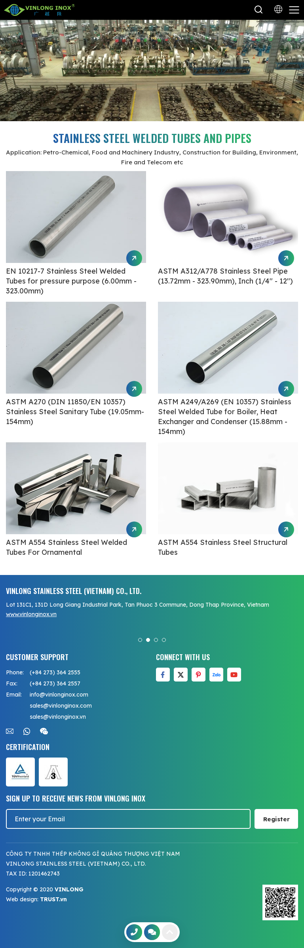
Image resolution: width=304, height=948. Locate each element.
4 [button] (164, 640)
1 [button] (140, 640)
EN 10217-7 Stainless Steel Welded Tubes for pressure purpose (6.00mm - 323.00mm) (71, 281)
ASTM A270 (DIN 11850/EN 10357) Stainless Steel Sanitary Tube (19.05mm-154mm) (75, 411)
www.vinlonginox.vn (31, 614)
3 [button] (156, 640)
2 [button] (148, 640)
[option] (152, 70)
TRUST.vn (53, 899)
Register (276, 819)
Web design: (22, 899)
